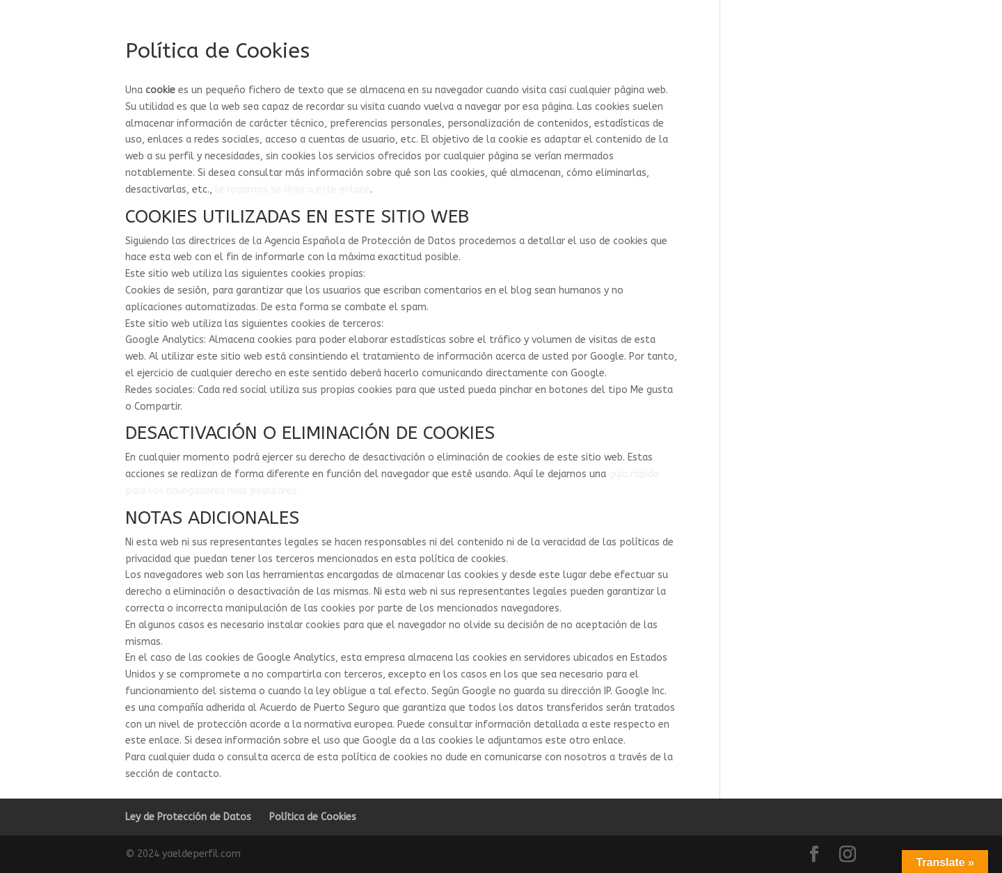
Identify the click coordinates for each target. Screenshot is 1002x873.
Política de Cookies (312, 817)
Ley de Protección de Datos (188, 817)
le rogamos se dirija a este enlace (292, 189)
